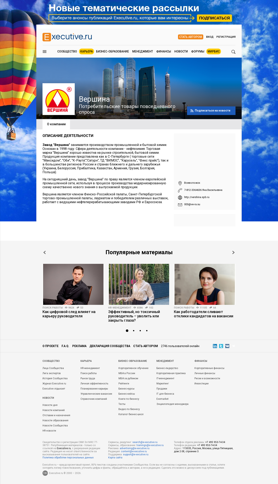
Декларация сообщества (110, 346)
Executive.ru (64, 448)
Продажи (161, 388)
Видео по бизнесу (129, 409)
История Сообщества (55, 378)
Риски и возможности (207, 378)
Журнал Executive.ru (54, 383)
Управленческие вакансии (96, 393)
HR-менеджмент (119, 307)
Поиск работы (53, 307)
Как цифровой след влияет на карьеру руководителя (69, 314)
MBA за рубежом (128, 378)
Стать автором (190, 37)
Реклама (79, 346)
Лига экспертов (52, 373)
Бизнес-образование (112, 51)
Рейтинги (123, 383)
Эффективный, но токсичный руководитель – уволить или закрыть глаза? (134, 316)
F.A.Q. (65, 346)
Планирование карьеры (94, 388)
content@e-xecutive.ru (134, 451)
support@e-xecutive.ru (135, 454)
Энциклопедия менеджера (172, 404)
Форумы (197, 51)
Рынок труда (87, 378)
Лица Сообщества (53, 368)
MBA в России (126, 373)
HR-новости (49, 430)
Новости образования (55, 420)
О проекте (51, 346)
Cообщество (51, 361)
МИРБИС (214, 51)
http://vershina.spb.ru (196, 197)
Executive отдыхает (54, 388)
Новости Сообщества (55, 425)
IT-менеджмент (165, 378)
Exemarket (162, 398)
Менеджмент (142, 51)
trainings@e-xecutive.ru (150, 445)
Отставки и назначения (56, 415)
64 (214, 307)
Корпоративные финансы (209, 368)
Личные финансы (204, 373)
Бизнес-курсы (126, 388)
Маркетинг (162, 383)
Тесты (121, 404)
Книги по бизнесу (128, 398)
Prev (45, 252)
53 (81, 307)
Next (233, 252)
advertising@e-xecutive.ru (134, 448)
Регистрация (225, 36)
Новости (181, 51)
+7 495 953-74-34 (215, 442)
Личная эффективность (94, 383)
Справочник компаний (93, 398)
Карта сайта (115, 457)
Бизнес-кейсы (126, 393)
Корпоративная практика (171, 373)
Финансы (163, 51)
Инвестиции (201, 383)
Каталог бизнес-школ (131, 414)
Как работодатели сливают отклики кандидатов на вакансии (203, 314)
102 (151, 307)
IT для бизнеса (165, 393)
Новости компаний (54, 410)
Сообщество (67, 51)
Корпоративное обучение (133, 368)
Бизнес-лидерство (167, 368)
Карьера (86, 51)
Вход (210, 36)
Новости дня (50, 405)
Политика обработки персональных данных (68, 457)
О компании (56, 124)
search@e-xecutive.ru (144, 442)
